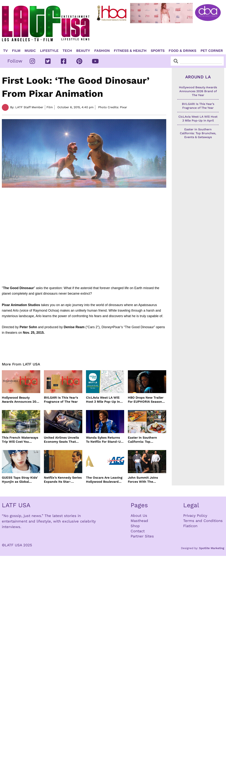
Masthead (139, 520)
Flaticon (190, 526)
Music (30, 51)
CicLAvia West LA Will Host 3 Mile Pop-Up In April (103, 400)
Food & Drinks (182, 51)
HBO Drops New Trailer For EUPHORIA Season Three (145, 400)
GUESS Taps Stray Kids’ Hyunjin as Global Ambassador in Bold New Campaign (20, 480)
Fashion (102, 51)
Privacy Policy (195, 515)
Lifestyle (49, 51)
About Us (139, 515)
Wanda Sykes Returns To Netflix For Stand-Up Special (104, 440)
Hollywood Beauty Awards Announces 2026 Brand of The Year (21, 400)
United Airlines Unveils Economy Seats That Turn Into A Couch (61, 440)
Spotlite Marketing (211, 548)
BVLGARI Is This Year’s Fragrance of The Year (61, 399)
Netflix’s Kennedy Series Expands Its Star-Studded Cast (63, 480)
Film (16, 51)
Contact (138, 531)
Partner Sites (142, 536)
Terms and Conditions (203, 520)
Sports (158, 51)
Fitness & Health (130, 51)
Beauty (83, 51)
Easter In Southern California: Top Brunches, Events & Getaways (143, 440)
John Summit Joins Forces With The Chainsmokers (143, 480)
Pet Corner (212, 51)
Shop (135, 526)
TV (5, 51)
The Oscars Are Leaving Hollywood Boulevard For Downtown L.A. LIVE (104, 480)
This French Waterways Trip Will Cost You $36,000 (20, 440)
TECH (67, 51)
